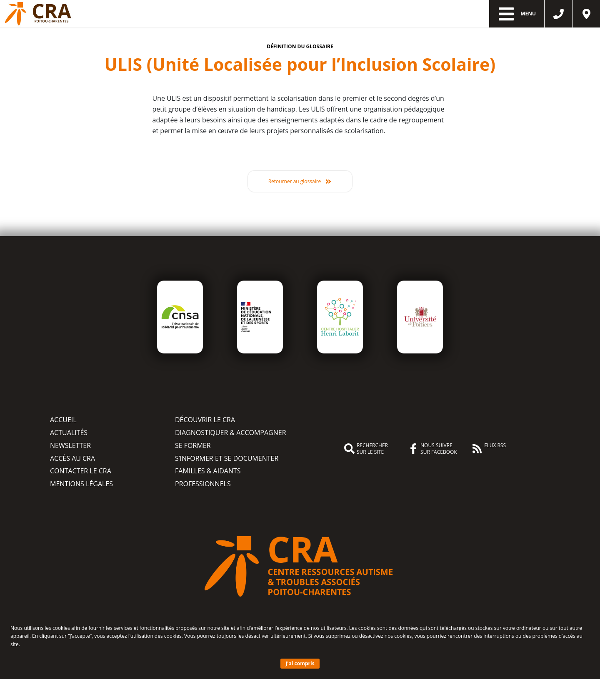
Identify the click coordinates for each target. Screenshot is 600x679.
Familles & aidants (208, 470)
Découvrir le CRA (205, 419)
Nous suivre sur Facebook (432, 448)
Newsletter (70, 445)
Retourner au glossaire (294, 181)
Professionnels (203, 483)
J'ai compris (299, 663)
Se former (193, 445)
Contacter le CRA (80, 470)
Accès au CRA (72, 458)
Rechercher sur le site (366, 448)
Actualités (69, 432)
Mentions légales (81, 483)
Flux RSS (489, 448)
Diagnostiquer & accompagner (230, 432)
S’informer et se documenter (226, 458)
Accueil (63, 419)
